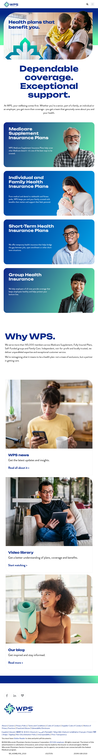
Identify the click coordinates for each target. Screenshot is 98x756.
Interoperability (44, 734)
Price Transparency (59, 734)
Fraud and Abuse (23, 728)
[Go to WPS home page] (11, 5)
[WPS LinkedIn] (14, 695)
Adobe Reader (19, 738)
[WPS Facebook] (7, 695)
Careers (11, 726)
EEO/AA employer (57, 742)
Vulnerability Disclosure (40, 728)
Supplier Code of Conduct (72, 726)
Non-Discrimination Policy (26, 734)
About (4, 726)
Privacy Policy (21, 726)
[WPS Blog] (22, 695)
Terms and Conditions (36, 726)
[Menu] (92, 4)
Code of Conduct (53, 726)
